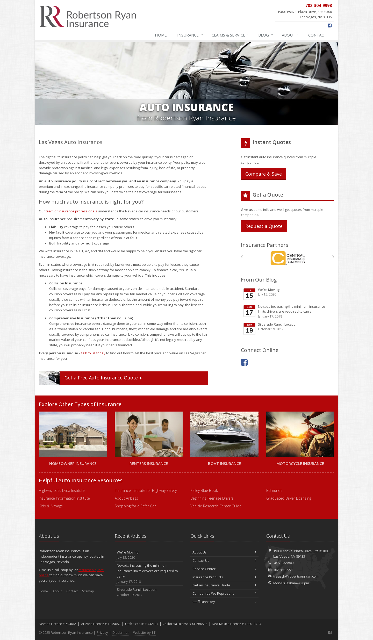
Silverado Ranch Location (288, 328)
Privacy (102, 632)
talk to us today (93, 353)
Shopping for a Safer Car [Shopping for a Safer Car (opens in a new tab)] (135, 506)
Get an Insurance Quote (224, 585)
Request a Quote (264, 226)
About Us (224, 552)
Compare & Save (263, 174)
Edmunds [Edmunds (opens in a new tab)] (274, 490)
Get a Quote (91, 378)
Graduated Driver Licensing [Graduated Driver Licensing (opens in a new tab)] (288, 498)
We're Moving (288, 294)
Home (161, 35)
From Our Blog (259, 279)
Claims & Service (231, 35)
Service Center (224, 568)
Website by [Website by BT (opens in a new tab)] (144, 632)
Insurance (190, 35)
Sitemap (88, 591)
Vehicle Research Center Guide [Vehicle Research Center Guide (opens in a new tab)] (215, 506)
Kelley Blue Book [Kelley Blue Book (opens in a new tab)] (204, 490)
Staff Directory (224, 601)
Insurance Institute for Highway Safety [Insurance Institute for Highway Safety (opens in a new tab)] (146, 490)
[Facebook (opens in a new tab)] (330, 25)
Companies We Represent (224, 593)
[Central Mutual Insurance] (287, 258)
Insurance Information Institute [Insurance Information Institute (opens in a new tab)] (64, 498)
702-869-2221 (283, 569)
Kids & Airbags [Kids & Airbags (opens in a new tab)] (51, 506)
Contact (319, 35)
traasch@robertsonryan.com (296, 576)
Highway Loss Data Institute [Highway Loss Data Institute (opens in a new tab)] (62, 490)
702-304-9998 (283, 563)
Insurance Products (224, 577)
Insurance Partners (264, 244)
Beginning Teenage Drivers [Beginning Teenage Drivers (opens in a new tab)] (212, 498)
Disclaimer (120, 632)
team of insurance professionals (71, 211)
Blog (266, 35)
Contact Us (224, 560)
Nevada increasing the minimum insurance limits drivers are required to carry (288, 311)
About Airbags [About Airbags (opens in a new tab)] (126, 498)
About (291, 35)
